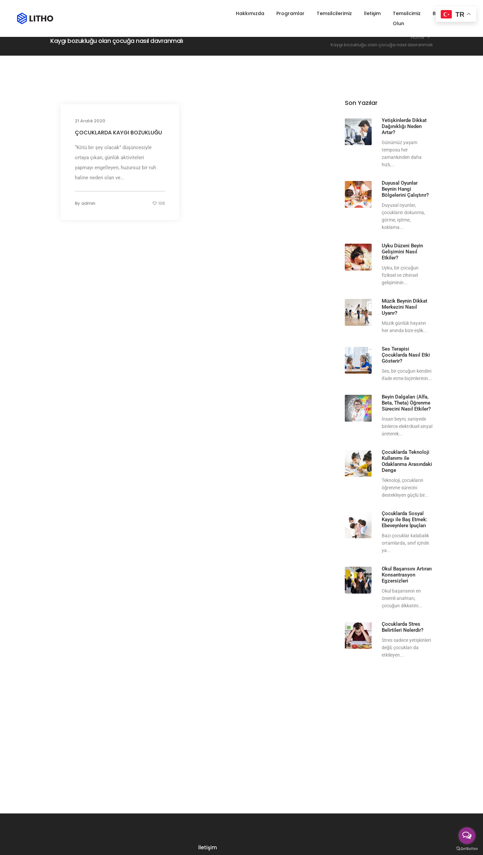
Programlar (278, 13)
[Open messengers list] (467, 835)
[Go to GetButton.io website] (467, 848)
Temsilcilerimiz (321, 13)
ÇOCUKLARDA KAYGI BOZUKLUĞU (118, 132)
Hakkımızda (237, 13)
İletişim (359, 13)
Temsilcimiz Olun (400, 13)
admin (88, 203)
